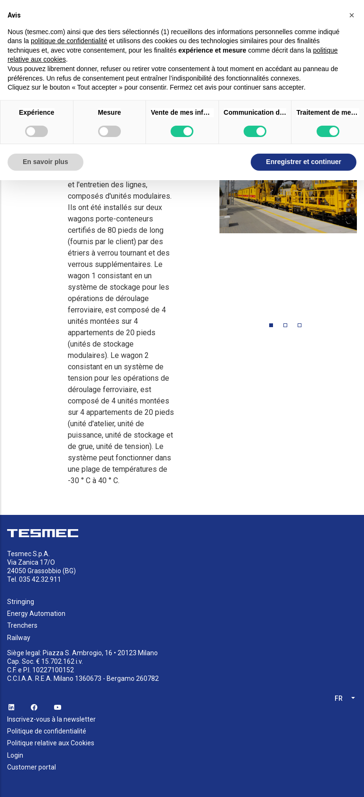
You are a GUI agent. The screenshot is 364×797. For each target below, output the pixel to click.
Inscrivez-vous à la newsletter (51, 719)
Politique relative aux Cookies (50, 743)
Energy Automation (36, 613)
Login (15, 755)
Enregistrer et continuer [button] (303, 161)
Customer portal (31, 767)
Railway (18, 637)
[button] (351, 15)
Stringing (20, 601)
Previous (212, 215)
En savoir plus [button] (45, 161)
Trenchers (22, 625)
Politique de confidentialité (46, 731)
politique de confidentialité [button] (69, 41)
